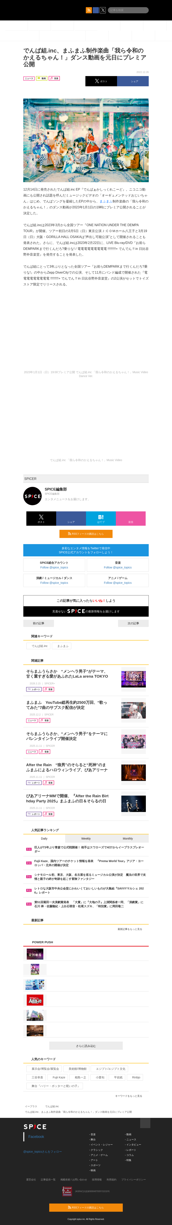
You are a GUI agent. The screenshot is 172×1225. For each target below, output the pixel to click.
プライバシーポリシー (133, 1179)
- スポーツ (95, 1165)
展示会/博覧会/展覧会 (43, 1068)
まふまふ (106, 201)
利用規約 (111, 1179)
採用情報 (97, 1179)
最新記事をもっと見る (132, 929)
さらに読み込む (98, 1046)
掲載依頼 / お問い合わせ (73, 1179)
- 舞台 (92, 1139)
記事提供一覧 (48, 1179)
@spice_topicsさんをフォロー (42, 1151)
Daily (44, 838)
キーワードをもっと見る (130, 1096)
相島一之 (78, 1077)
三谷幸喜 (35, 1077)
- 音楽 (92, 1134)
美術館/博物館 (76, 1068)
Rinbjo (134, 1077)
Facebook (36, 1137)
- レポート (130, 1150)
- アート (93, 1160)
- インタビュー (133, 1144)
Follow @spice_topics (54, 567)
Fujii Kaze (57, 1077)
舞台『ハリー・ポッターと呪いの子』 (54, 1086)
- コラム (129, 1155)
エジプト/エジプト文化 (109, 1068)
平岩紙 (117, 1077)
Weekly (86, 838)
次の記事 (137, 623)
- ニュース (130, 1139)
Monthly (128, 838)
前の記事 (35, 623)
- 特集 (128, 1160)
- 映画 (92, 1170)
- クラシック (96, 1150)
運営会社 (31, 1179)
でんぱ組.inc (38, 646)
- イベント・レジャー (101, 1144)
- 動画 (128, 1134)
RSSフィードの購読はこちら (88, 533)
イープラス (31, 1106)
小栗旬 (98, 1077)
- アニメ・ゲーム (98, 1155)
